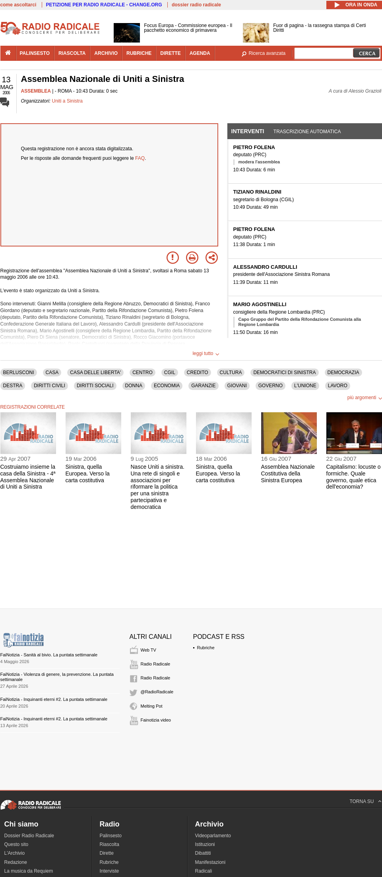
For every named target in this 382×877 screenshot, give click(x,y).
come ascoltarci (18, 5)
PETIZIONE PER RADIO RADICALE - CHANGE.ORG (104, 5)
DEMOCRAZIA (343, 372)
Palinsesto (111, 835)
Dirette (107, 853)
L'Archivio (14, 853)
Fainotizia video (156, 720)
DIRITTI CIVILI (49, 385)
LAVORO (337, 385)
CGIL (169, 372)
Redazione (15, 862)
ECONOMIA (167, 385)
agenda (200, 53)
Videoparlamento (213, 835)
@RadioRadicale (157, 691)
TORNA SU (361, 801)
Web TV (148, 650)
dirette (170, 53)
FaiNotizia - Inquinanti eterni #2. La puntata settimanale (54, 699)
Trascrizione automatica (307, 131)
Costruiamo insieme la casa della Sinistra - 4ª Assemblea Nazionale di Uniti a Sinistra (28, 477)
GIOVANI (237, 385)
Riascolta (109, 844)
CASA (52, 372)
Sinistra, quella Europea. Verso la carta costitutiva (88, 473)
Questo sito (16, 844)
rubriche (138, 53)
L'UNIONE (305, 385)
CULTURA (231, 372)
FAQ (140, 158)
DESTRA (13, 385)
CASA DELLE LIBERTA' (95, 372)
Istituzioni (205, 844)
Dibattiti (203, 853)
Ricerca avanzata (267, 53)
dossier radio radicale (196, 5)
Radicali (203, 871)
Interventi (247, 131)
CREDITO (197, 372)
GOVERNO (270, 385)
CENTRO (142, 372)
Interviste (109, 871)
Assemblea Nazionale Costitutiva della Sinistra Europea (288, 473)
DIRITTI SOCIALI (95, 385)
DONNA (133, 385)
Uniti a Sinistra (67, 101)
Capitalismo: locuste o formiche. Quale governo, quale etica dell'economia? (353, 477)
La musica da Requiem (28, 871)
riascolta (71, 53)
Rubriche (206, 647)
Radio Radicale (156, 664)
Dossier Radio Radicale (29, 835)
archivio (106, 53)
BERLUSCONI (18, 372)
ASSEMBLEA (36, 91)
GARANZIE (203, 385)
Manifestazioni (210, 862)
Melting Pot (152, 706)
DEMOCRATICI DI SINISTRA (284, 372)
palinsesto (35, 53)
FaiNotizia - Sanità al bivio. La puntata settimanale (49, 654)
